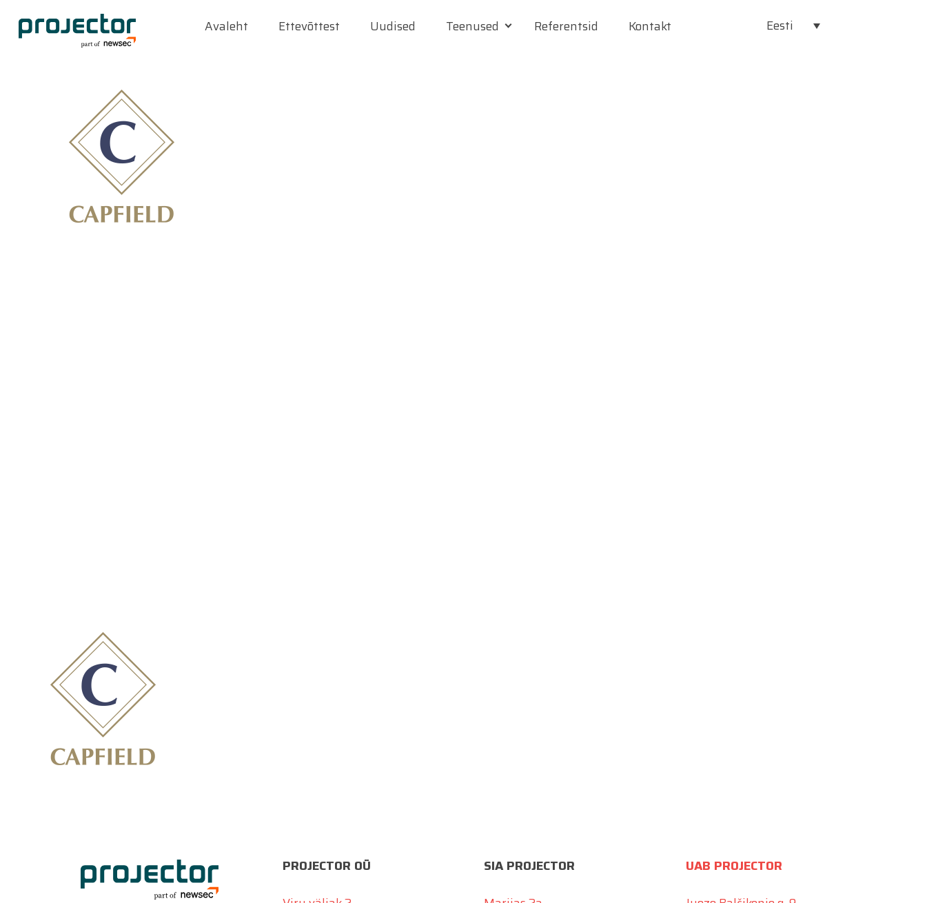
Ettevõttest (309, 26)
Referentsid (566, 26)
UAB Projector (734, 865)
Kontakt (650, 26)
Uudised (393, 26)
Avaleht (226, 26)
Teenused (472, 26)
